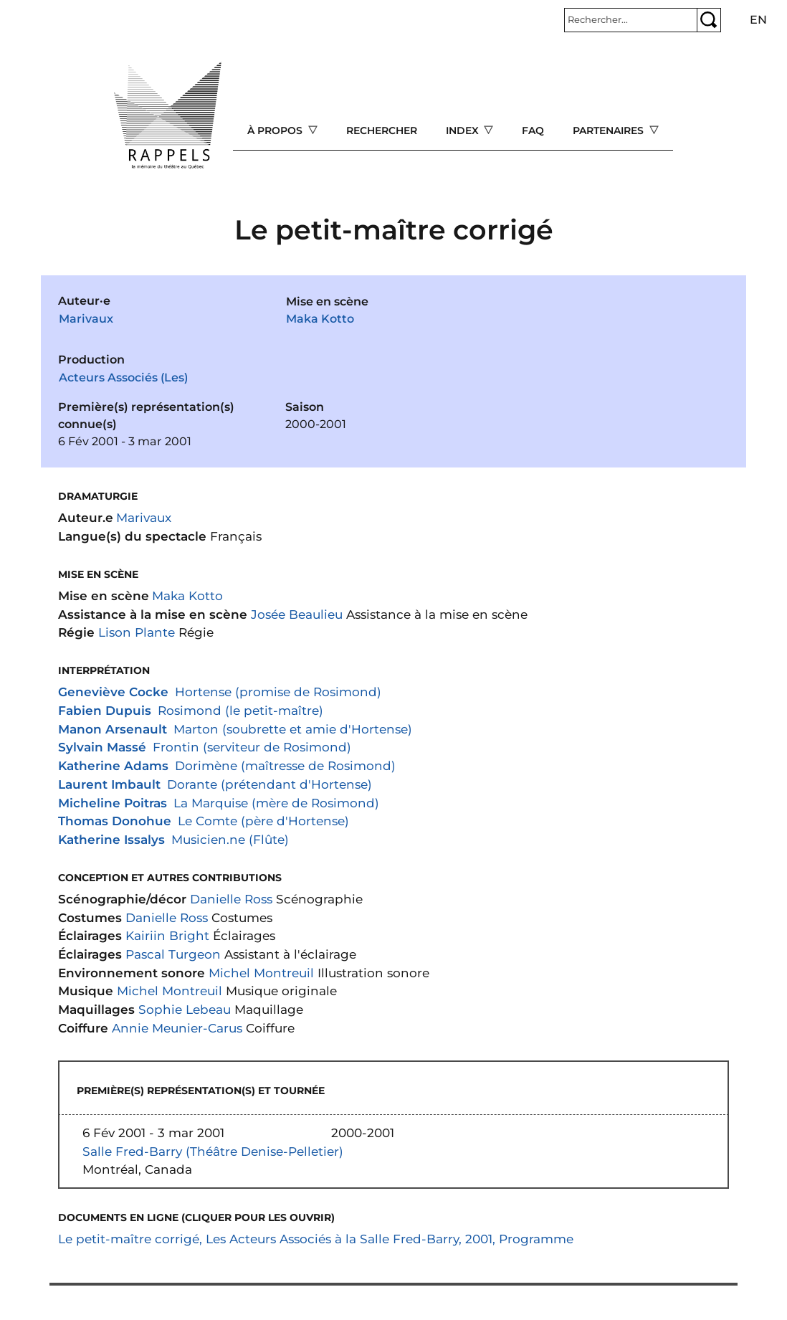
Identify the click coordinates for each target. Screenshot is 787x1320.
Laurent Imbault (109, 784)
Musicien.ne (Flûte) (230, 839)
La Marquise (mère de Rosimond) (276, 802)
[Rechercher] (630, 20)
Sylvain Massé (102, 746)
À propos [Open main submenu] (276, 130)
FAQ (533, 130)
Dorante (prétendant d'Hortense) (269, 784)
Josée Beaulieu (297, 614)
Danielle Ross (231, 898)
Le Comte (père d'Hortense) (263, 820)
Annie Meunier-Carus (177, 1027)
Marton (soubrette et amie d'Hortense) (292, 728)
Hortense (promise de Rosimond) (278, 691)
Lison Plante (136, 632)
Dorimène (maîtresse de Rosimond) (285, 765)
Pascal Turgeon (173, 953)
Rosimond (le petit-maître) (240, 710)
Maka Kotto (320, 319)
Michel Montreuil (261, 972)
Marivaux (86, 319)
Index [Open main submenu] (464, 130)
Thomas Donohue (114, 820)
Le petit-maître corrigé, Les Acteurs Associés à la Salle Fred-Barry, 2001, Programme (315, 1238)
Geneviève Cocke (113, 691)
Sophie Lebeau (184, 1009)
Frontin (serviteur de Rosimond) (252, 746)
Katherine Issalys (111, 839)
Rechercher (381, 130)
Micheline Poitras (112, 802)
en (758, 20)
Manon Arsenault (112, 728)
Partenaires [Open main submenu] (610, 130)
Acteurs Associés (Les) (123, 377)
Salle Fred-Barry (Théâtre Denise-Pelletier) (212, 1151)
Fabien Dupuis (104, 710)
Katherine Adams (113, 765)
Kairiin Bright (167, 935)
